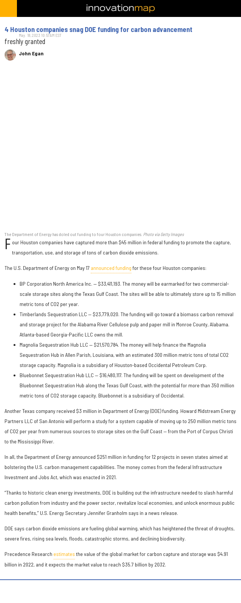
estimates (64, 554)
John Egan (31, 53)
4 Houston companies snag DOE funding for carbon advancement (98, 29)
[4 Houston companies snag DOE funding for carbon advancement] (120, 150)
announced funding (111, 268)
